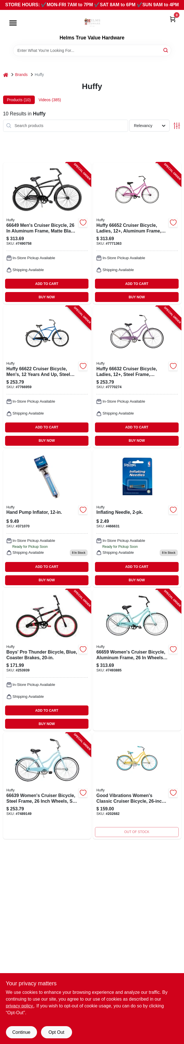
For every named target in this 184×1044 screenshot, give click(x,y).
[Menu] (13, 23)
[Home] (5, 75)
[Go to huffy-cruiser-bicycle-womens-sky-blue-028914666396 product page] (47, 786)
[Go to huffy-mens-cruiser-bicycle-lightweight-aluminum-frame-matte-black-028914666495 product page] (47, 233)
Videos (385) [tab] (50, 100)
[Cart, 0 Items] (173, 19)
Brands (21, 74)
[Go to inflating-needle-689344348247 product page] (137, 518)
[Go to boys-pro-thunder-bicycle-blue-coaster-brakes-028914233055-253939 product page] (47, 660)
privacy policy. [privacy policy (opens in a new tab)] (20, 1005)
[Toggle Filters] (177, 125)
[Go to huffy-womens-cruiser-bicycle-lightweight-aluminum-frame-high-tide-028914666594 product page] (137, 660)
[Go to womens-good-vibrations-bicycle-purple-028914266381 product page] (137, 786)
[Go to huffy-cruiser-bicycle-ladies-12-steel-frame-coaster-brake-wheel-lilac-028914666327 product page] (137, 376)
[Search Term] (92, 50)
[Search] (166, 50)
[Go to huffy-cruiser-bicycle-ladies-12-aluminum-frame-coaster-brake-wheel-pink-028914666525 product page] (137, 233)
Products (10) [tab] (19, 100)
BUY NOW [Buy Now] (47, 297)
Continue (21, 1032)
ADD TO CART (47, 284)
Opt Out (56, 1032)
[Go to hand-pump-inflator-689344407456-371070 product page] (47, 518)
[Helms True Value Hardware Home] (92, 22)
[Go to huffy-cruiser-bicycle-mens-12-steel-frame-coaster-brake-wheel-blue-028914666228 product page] (47, 376)
